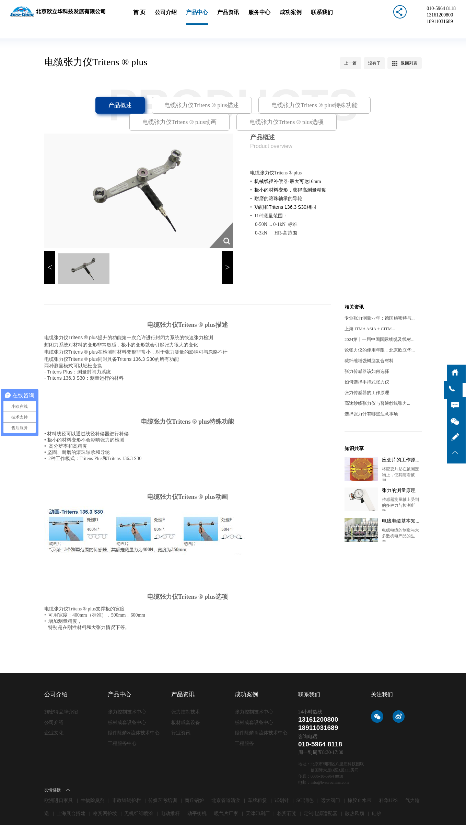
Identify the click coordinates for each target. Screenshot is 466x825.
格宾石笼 (286, 798)
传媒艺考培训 (162, 785)
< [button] (49, 253)
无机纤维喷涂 (138, 798)
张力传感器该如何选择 (365, 356)
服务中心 (258, 16)
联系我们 (318, 16)
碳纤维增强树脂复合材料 (367, 345)
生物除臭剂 (93, 785)
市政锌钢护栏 (126, 785)
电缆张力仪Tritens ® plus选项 (233, 106)
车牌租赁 (257, 785)
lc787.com (191, 812)
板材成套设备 (184, 707)
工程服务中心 (121, 727)
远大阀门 (330, 785)
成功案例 (288, 16)
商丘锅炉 (194, 785)
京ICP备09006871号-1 (142, 812)
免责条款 (413, 812)
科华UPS (388, 785)
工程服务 (244, 727)
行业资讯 (180, 717)
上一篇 (351, 48)
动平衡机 (197, 798)
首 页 (143, 16)
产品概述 (76, 90)
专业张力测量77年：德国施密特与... (377, 303)
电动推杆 (170, 798)
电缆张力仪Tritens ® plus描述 (153, 90)
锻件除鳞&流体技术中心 (132, 717)
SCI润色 (305, 785)
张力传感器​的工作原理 (365, 377)
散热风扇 (354, 798)
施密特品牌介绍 (59, 697)
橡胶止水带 (360, 785)
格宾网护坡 (105, 798)
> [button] (227, 253)
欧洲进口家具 (58, 785)
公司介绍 (169, 16)
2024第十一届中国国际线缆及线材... (377, 324)
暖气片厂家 (226, 798)
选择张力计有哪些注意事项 (369, 399)
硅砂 (376, 798)
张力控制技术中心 (125, 697)
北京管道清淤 (225, 785)
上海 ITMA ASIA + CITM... (368, 313)
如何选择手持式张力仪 (365, 367)
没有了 (375, 48)
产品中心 (198, 16)
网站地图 (390, 812)
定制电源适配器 (320, 798)
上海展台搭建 (71, 798)
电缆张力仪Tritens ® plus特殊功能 (259, 90)
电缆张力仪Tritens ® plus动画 (366, 90)
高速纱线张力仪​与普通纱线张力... (375, 388)
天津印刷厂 (258, 798)
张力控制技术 (184, 697)
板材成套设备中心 (125, 707)
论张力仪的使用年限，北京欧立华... (377, 335)
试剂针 (282, 785)
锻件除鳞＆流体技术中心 (259, 717)
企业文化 (53, 717)
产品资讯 (228, 16)
